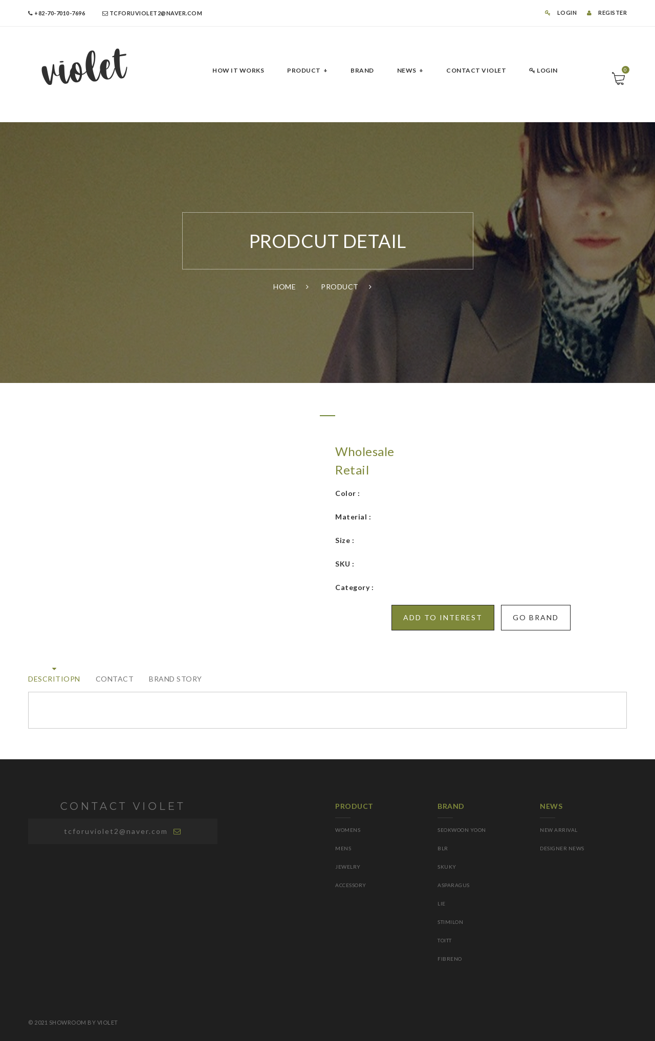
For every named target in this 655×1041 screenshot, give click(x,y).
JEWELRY (348, 867)
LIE (442, 903)
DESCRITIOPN (54, 678)
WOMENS (347, 830)
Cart (624, 72)
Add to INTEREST (443, 617)
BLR (443, 848)
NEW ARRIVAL (559, 830)
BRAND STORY (175, 678)
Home (284, 286)
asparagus (454, 885)
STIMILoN (450, 922)
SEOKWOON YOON (462, 830)
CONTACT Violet (476, 70)
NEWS (407, 70)
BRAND (362, 70)
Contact (115, 678)
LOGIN (561, 12)
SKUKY (447, 867)
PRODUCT (304, 70)
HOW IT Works (238, 70)
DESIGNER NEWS (562, 848)
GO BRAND (536, 617)
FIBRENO (450, 959)
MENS (343, 848)
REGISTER (607, 12)
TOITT (445, 940)
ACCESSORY (350, 885)
